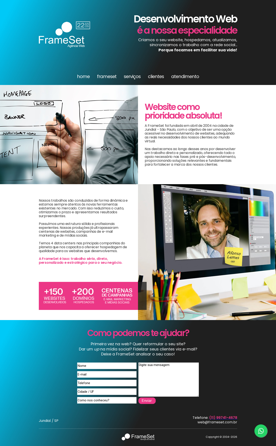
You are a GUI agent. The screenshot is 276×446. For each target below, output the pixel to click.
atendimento (185, 76)
